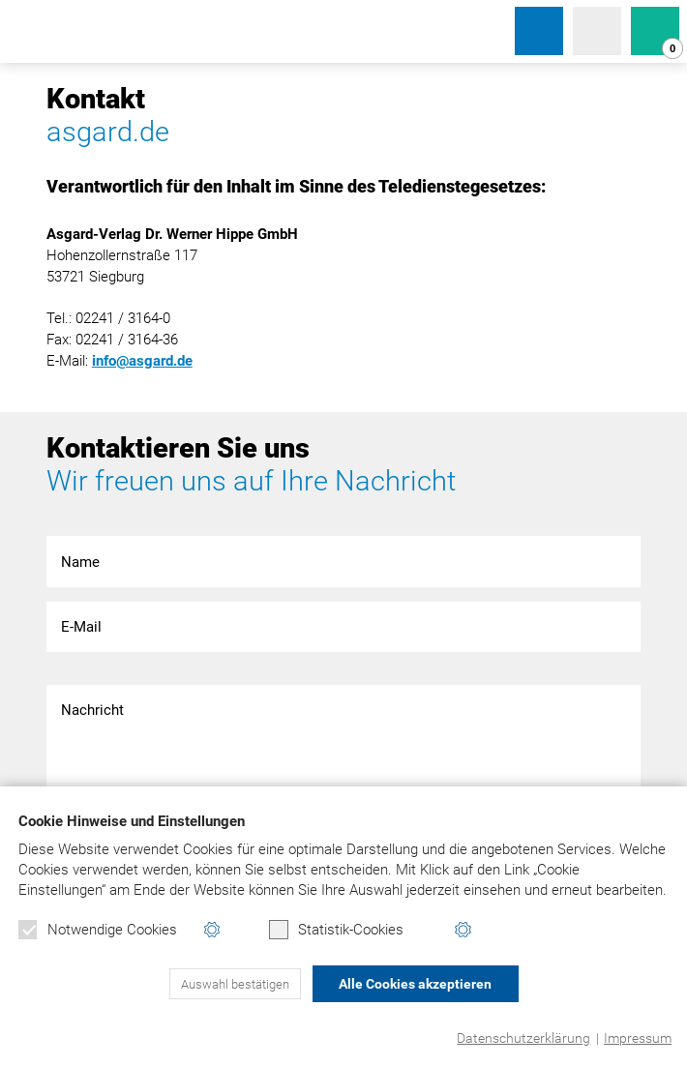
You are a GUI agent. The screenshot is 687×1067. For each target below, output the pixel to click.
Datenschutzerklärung (523, 1038)
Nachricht (344, 742)
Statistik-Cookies (336, 929)
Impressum (638, 1038)
